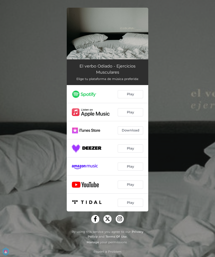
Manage (93, 242)
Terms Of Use (116, 236)
